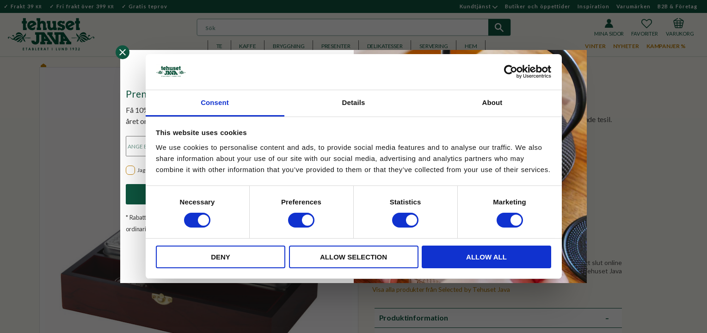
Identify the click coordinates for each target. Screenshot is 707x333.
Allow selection (353, 257)
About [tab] (492, 102)
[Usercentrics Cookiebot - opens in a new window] (510, 72)
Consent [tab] (215, 102)
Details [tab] (353, 102)
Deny (220, 257)
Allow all (486, 257)
